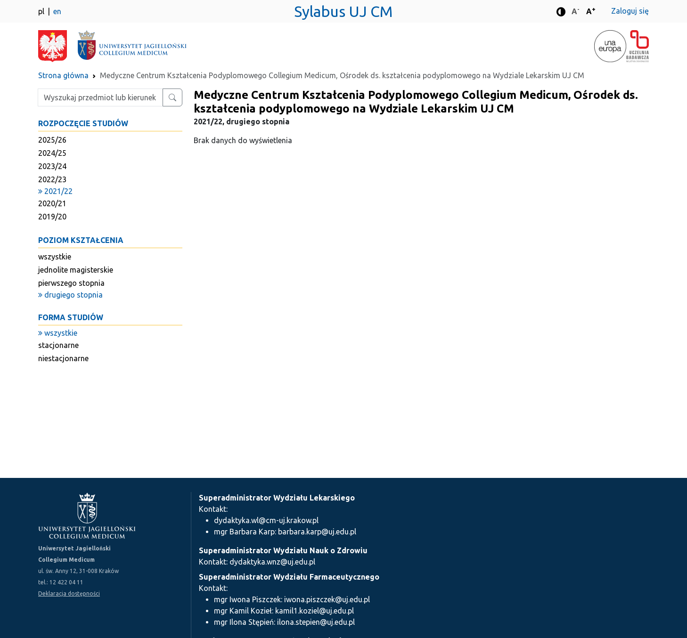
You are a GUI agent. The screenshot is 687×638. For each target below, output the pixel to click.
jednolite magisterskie (75, 270)
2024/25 (52, 153)
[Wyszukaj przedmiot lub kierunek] (172, 97)
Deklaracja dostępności (69, 593)
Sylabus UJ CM (343, 11)
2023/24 (52, 166)
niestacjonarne (63, 358)
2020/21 (52, 203)
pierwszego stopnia (71, 283)
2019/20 (52, 216)
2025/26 (52, 140)
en (57, 11)
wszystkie (54, 256)
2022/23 (52, 179)
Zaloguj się (630, 11)
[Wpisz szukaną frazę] (100, 97)
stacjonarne (58, 345)
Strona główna (63, 75)
